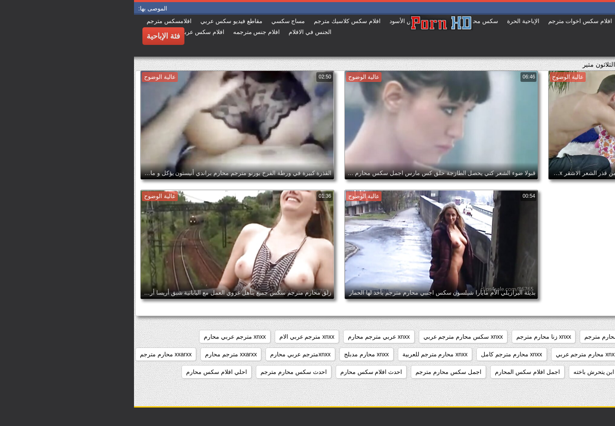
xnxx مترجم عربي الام (172, 336)
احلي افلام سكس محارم (82, 372)
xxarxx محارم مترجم (32, 354)
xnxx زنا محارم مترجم (409, 336)
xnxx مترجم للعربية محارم (572, 354)
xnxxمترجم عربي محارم (166, 354)
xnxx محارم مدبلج (232, 354)
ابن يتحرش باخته (460, 372)
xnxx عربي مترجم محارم (245, 336)
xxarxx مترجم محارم (97, 354)
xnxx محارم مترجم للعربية (301, 354)
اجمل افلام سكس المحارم (393, 372)
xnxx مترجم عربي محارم (100, 336)
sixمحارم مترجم (585, 336)
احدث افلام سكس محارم (237, 372)
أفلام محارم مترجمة (518, 372)
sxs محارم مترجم (472, 336)
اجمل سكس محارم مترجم (314, 372)
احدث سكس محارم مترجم (159, 372)
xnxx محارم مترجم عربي (453, 354)
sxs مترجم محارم (529, 336)
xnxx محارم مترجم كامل (377, 354)
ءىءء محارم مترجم (581, 372)
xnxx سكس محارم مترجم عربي (329, 336)
